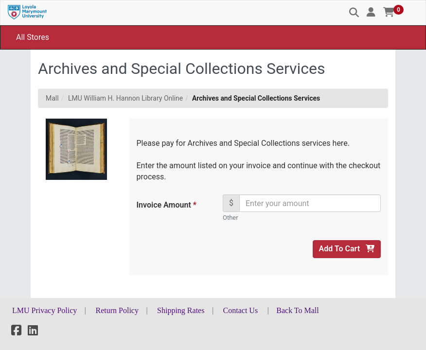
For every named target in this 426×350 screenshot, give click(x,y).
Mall (52, 98)
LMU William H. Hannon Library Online (125, 98)
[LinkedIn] (33, 332)
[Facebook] (16, 332)
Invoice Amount (166, 205)
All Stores (32, 37)
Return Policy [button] (116, 310)
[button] (371, 12)
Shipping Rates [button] (180, 310)
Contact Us (240, 310)
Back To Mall (297, 310)
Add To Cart (346, 248)
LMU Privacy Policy (44, 310)
